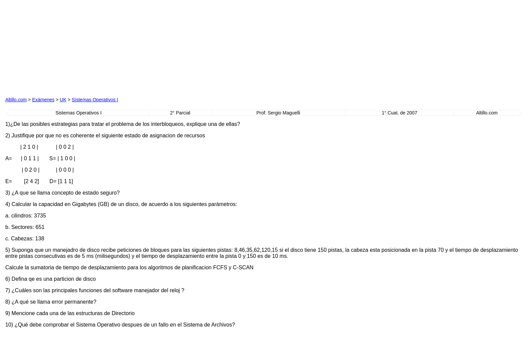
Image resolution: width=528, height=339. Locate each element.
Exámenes (43, 99)
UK (63, 99)
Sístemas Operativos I (95, 99)
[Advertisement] (187, 47)
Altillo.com (16, 99)
